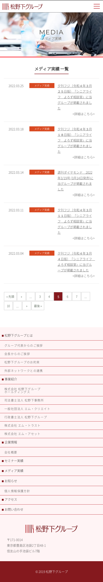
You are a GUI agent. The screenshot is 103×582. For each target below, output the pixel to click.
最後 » (38, 306)
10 (8, 306)
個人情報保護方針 (17, 491)
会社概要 (10, 452)
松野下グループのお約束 (22, 362)
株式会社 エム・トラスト (22, 425)
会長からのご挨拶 (17, 354)
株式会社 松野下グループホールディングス (22, 390)
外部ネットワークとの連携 (23, 370)
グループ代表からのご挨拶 (23, 345)
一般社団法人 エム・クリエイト (27, 409)
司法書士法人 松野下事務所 (24, 400)
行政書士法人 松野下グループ (25, 417)
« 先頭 (10, 296)
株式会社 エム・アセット (22, 434)
